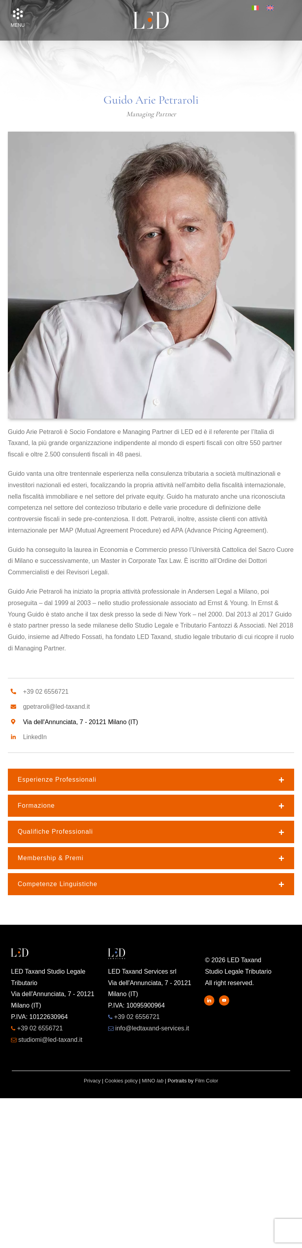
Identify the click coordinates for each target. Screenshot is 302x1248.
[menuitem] (255, 8)
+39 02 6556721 (45, 691)
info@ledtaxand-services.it (152, 1028)
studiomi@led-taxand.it (50, 1039)
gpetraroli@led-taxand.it (56, 706)
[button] (18, 14)
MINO (153, 1081)
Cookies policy (121, 1081)
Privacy (92, 1081)
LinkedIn (35, 737)
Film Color (206, 1081)
